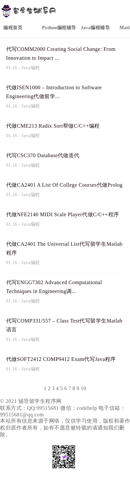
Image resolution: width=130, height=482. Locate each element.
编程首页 (12, 27)
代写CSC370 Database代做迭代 (42, 155)
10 (83, 388)
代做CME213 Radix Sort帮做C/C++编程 (53, 126)
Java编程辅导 (95, 27)
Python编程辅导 (59, 27)
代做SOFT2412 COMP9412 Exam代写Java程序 (61, 359)
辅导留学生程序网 (40, 401)
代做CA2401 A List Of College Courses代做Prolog (64, 185)
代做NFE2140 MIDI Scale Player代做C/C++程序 (62, 214)
